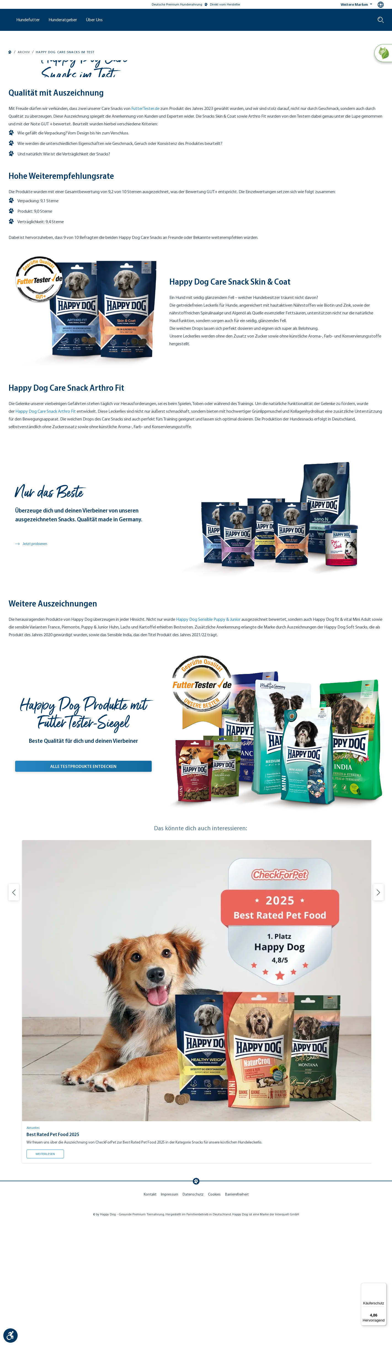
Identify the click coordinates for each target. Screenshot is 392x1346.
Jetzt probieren (31, 668)
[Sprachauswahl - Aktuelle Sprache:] (381, 5)
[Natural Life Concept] (383, 53)
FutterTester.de (145, 233)
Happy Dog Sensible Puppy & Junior (208, 744)
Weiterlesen (50, 1277)
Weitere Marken (355, 4)
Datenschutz (193, 1319)
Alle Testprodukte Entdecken (101, 890)
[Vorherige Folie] (14, 1017)
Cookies (214, 1319)
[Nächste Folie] (378, 1017)
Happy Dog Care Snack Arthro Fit (45, 536)
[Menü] (383, 1286)
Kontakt (150, 1319)
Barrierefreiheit (237, 1319)
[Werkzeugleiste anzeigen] (10, 1335)
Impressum (169, 1319)
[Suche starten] (380, 19)
